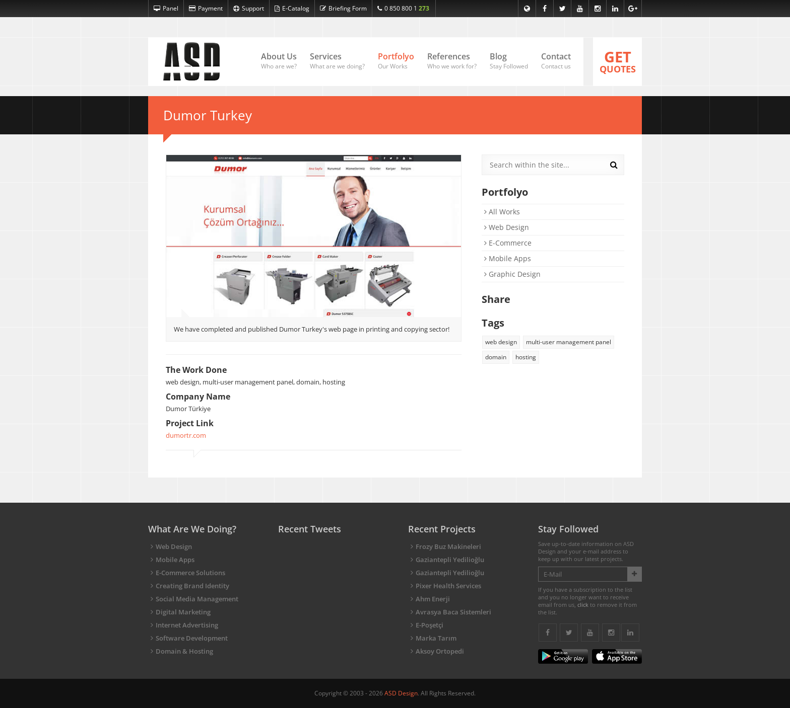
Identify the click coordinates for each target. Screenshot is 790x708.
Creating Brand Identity (192, 585)
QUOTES (617, 61)
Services (337, 61)
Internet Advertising (187, 625)
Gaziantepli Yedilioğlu (450, 559)
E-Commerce (508, 243)
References (452, 61)
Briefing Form (343, 8)
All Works (502, 211)
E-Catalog (292, 8)
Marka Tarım (436, 638)
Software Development (192, 638)
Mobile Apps (507, 258)
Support (248, 8)
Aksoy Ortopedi (440, 651)
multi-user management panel (568, 342)
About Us (279, 61)
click (582, 604)
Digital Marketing (183, 611)
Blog (509, 61)
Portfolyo (396, 61)
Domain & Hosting (184, 651)
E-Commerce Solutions (190, 572)
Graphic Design (512, 274)
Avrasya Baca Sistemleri (453, 611)
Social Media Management (197, 598)
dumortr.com (186, 435)
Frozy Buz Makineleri (448, 546)
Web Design (506, 227)
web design (501, 342)
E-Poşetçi (429, 625)
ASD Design (401, 693)
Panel (166, 8)
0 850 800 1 (403, 8)
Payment (206, 8)
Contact (556, 61)
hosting (525, 357)
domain (495, 357)
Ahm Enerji (433, 598)
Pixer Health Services (448, 585)
